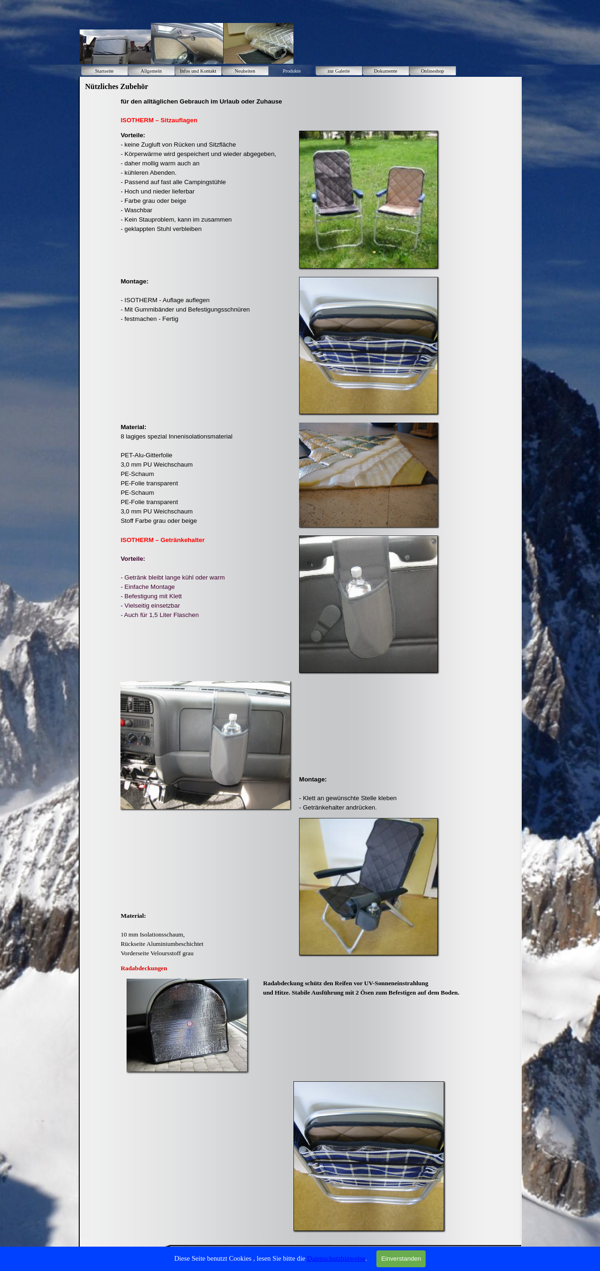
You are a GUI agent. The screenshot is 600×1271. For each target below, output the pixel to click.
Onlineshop (432, 71)
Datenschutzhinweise (336, 1258)
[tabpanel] (225, 111)
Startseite (104, 71)
